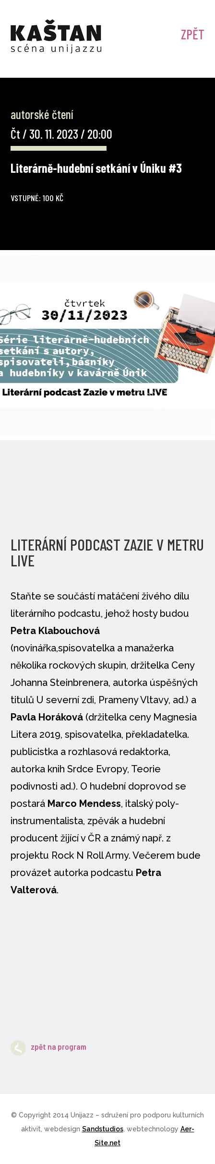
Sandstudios (102, 1129)
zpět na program (48, 1046)
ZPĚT (192, 34)
